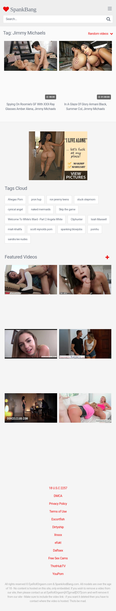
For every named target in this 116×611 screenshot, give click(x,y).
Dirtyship (58, 527)
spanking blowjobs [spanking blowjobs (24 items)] (71, 229)
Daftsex (58, 550)
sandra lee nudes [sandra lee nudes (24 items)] (17, 239)
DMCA (58, 496)
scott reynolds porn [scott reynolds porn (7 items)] (41, 229)
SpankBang (19, 9)
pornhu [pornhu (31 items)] (95, 229)
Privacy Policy (58, 504)
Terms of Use (58, 511)
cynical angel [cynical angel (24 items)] (15, 209)
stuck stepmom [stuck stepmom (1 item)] (86, 199)
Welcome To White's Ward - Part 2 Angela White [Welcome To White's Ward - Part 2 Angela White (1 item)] (35, 219)
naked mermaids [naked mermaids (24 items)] (40, 209)
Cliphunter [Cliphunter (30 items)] (76, 219)
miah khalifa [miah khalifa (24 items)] (15, 229)
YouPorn (58, 574)
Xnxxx (58, 535)
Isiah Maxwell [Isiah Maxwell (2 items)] (99, 219)
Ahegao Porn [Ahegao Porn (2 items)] (15, 199)
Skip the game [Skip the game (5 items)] (67, 209)
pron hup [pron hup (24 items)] (36, 199)
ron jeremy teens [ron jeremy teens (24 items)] (59, 199)
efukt (58, 543)
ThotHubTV (58, 566)
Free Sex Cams (58, 558)
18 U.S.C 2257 (58, 488)
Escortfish (58, 519)
